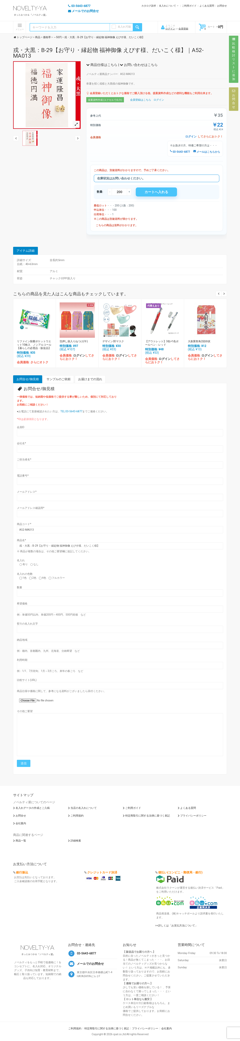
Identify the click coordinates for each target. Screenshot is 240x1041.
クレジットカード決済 (102, 872)
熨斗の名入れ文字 (27, 623)
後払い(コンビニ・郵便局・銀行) (180, 872)
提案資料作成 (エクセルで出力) (105, 99)
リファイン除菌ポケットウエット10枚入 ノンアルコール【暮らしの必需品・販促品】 (34, 345)
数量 (19, 587)
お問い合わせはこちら (139, 65)
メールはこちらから (206, 151)
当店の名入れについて (83, 807)
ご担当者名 (24, 459)
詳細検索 (75, 840)
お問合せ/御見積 (27, 379)
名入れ (21, 560)
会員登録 (183, 28)
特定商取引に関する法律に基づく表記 (147, 815)
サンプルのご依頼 (58, 379)
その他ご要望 (25, 711)
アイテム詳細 (25, 250)
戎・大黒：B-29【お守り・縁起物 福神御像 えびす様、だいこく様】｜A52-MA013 (108, 53)
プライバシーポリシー (193, 815)
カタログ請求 (148, 5)
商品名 (21, 540)
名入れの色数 (25, 573)
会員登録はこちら (140, 99)
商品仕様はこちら (101, 65)
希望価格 (22, 603)
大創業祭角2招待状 (199, 341)
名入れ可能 (124, 26)
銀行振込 (22, 872)
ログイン (170, 28)
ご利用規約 (77, 815)
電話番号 (23, 475)
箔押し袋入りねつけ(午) (74, 341)
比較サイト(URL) (27, 679)
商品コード (24, 524)
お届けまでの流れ (90, 379)
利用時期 (22, 659)
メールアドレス (27, 491)
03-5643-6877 (180, 151)
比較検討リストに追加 (233, 59)
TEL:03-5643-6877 (71, 411)
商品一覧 (21, 840)
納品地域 (22, 639)
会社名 (21, 443)
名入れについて (167, 5)
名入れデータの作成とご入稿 (33, 807)
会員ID (20, 427)
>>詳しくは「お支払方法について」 (176, 925)
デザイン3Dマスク (113, 341)
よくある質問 (207, 5)
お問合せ (222, 5)
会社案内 (21, 823)
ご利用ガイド (189, 5)
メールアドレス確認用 (30, 507)
